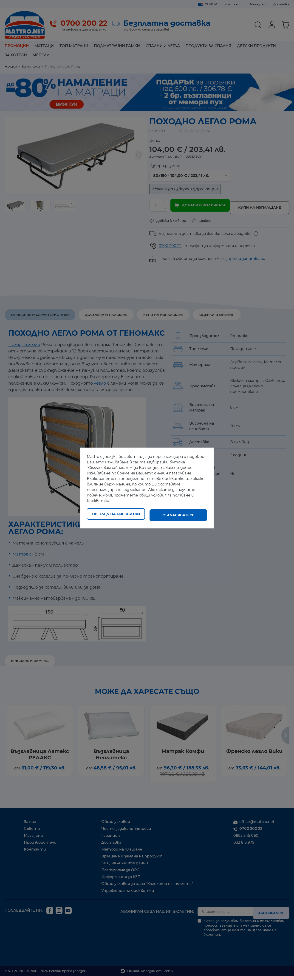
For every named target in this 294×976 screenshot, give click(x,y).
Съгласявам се (178, 515)
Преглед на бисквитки (116, 515)
